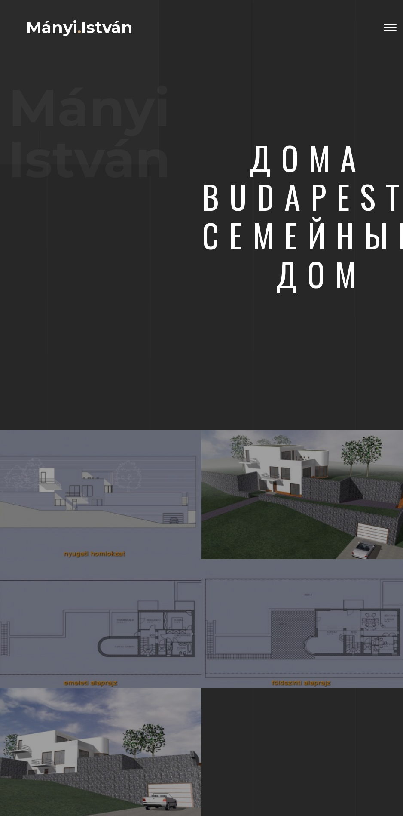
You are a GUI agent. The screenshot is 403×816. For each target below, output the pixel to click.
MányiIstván (79, 27)
